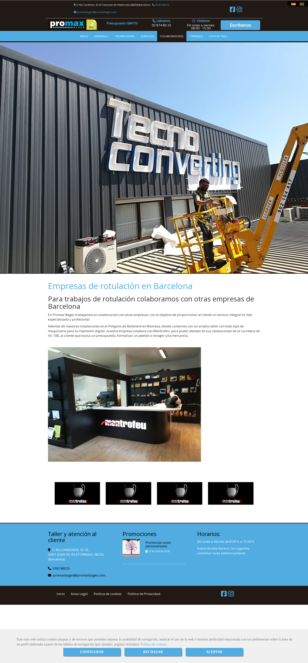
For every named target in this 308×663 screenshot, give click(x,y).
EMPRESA (101, 36)
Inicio (61, 594)
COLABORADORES (172, 36)
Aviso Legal (79, 594)
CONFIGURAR (92, 652)
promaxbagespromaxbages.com (96, 12)
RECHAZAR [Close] (153, 652)
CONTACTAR (218, 36)
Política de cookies (154, 644)
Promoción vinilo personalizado (158, 544)
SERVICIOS (147, 36)
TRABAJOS (196, 36)
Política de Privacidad (144, 594)
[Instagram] (239, 10)
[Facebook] (232, 10)
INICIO (84, 36)
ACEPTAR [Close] (214, 652)
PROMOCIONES (125, 36)
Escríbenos (240, 25)
